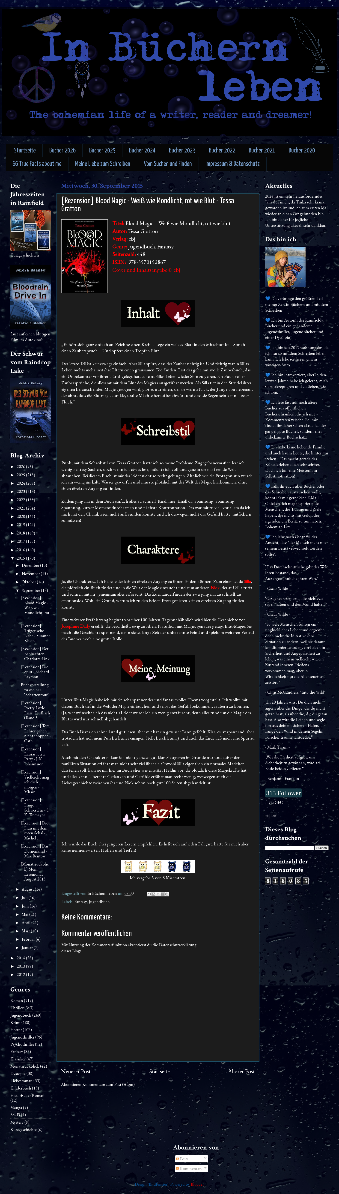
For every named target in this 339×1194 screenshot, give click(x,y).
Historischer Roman (27, 1095)
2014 (21, 958)
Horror (16, 1029)
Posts (182, 1158)
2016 (21, 549)
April (26, 922)
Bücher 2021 (262, 151)
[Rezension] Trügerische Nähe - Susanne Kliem (36, 633)
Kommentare (189, 1168)
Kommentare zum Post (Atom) (108, 1084)
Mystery (17, 1122)
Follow (271, 815)
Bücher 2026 (62, 151)
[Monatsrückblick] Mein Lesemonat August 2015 (35, 871)
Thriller (17, 1007)
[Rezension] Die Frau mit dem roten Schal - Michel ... (34, 830)
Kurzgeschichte (23, 1129)
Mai (25, 914)
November (31, 573)
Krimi (15, 1022)
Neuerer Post (76, 1071)
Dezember (31, 565)
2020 (21, 516)
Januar (28, 947)
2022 (21, 499)
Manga (16, 1107)
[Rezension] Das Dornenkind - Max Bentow (34, 851)
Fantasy (80, 901)
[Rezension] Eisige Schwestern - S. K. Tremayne (35, 807)
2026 (21, 466)
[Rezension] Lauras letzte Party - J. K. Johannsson (33, 756)
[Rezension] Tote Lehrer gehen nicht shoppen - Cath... (36, 733)
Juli (25, 897)
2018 (21, 533)
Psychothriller (22, 1044)
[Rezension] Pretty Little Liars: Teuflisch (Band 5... (35, 710)
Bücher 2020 (302, 151)
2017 (21, 541)
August (28, 889)
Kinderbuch (20, 1088)
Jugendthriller (22, 1037)
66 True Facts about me (37, 164)
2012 (21, 974)
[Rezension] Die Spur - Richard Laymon (35, 671)
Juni (26, 906)
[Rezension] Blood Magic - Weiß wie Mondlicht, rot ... (35, 607)
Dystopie (18, 1073)
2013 (21, 966)
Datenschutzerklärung (177, 944)
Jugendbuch (99, 901)
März (26, 931)
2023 (21, 491)
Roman (16, 1000)
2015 (21, 558)
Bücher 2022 (222, 151)
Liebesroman (21, 1080)
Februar (29, 939)
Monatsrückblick (24, 1066)
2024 (21, 483)
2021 (21, 508)
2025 (21, 475)
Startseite (25, 151)
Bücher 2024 (142, 151)
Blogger (197, 1184)
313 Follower (283, 793)
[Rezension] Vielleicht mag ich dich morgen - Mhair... (35, 781)
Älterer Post (241, 1071)
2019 (21, 524)
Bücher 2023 (182, 151)
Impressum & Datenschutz (232, 164)
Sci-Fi (15, 1114)
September (31, 590)
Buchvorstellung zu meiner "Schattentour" (35, 689)
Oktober (29, 582)
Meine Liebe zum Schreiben (102, 164)
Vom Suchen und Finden (168, 164)
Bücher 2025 (102, 151)
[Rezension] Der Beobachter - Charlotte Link (35, 653)
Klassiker (18, 1059)
